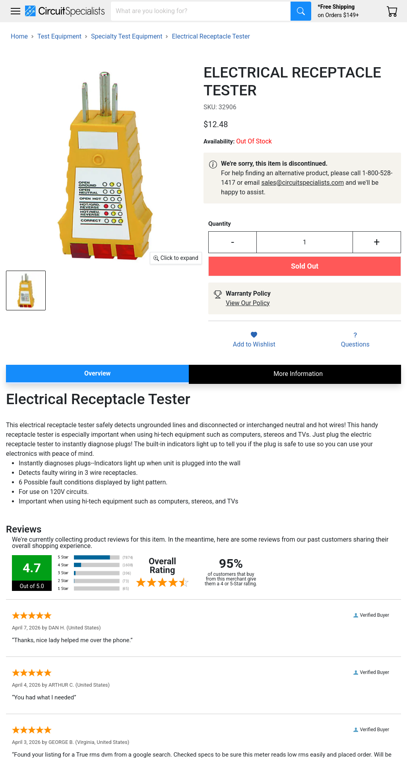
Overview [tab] (97, 373)
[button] (15, 11)
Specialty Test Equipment (126, 36)
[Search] (201, 11)
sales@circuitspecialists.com (302, 182)
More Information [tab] (298, 374)
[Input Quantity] (304, 242)
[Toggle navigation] (15, 11)
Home (19, 36)
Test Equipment (59, 36)
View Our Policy (248, 303)
